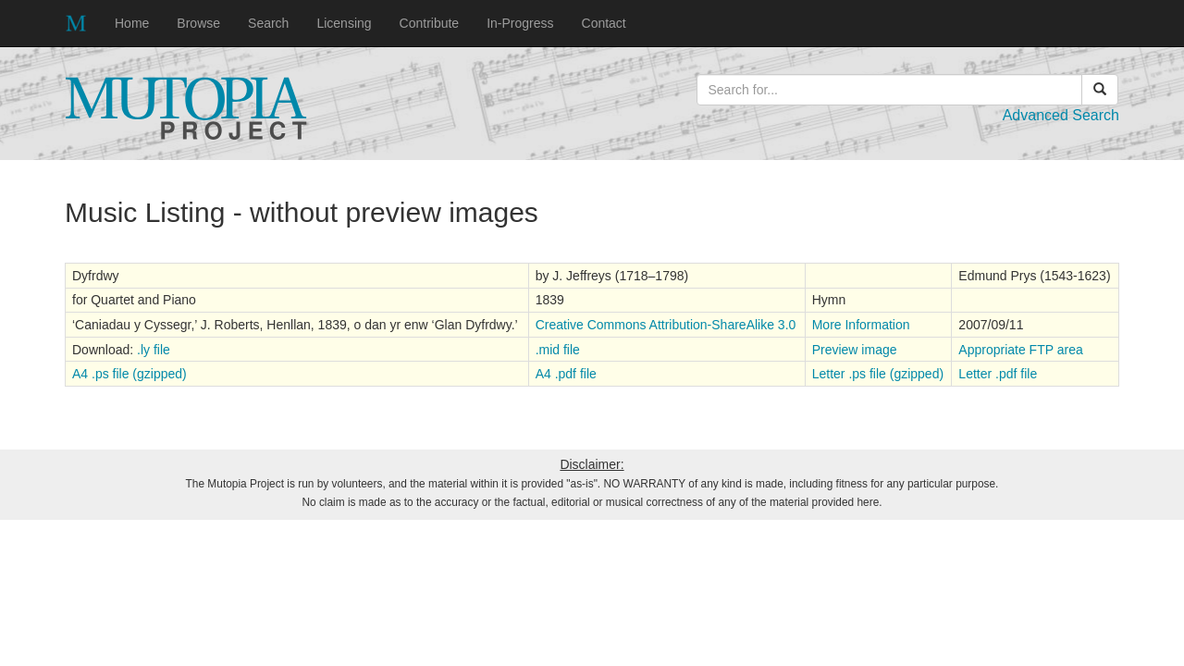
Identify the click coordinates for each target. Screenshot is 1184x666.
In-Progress (520, 23)
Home (132, 23)
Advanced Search (1061, 115)
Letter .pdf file (997, 373)
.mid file (558, 349)
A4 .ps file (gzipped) (129, 373)
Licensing (343, 23)
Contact (604, 23)
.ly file (153, 349)
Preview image (854, 349)
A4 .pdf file (566, 373)
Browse (198, 23)
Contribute (430, 23)
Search (268, 23)
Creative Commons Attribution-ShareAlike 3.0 (666, 324)
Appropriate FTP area (1020, 349)
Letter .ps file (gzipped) (878, 373)
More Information (861, 324)
